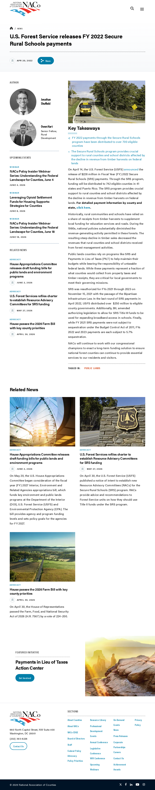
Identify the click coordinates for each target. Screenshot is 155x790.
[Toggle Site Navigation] (142, 9)
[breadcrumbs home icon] (11, 28)
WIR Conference (97, 758)
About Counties (75, 720)
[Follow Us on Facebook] (126, 784)
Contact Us (18, 746)
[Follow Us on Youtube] (137, 784)
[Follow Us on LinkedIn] (131, 784)
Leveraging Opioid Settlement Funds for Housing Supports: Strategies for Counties (31, 201)
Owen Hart (47, 126)
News (20, 28)
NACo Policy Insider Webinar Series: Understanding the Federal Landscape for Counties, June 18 (34, 227)
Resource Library (98, 720)
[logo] (25, 15)
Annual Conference (99, 742)
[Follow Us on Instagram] (143, 784)
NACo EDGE (73, 732)
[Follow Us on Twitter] (120, 784)
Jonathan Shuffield (46, 101)
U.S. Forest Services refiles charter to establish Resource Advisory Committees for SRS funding (33, 300)
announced (131, 169)
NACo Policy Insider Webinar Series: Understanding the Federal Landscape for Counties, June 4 (34, 175)
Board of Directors (76, 738)
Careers (117, 752)
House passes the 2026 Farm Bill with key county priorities (32, 325)
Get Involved (25, 678)
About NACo (73, 726)
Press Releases (121, 736)
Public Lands (92, 368)
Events (93, 736)
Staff (70, 744)
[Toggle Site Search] (132, 9)
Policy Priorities (75, 760)
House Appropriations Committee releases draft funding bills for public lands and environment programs (33, 270)
